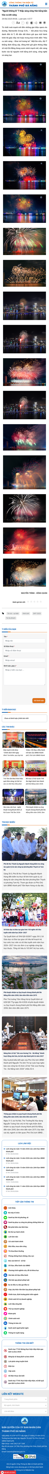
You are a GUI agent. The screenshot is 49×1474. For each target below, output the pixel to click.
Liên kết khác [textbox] (9, 1411)
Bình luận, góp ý (10, 666)
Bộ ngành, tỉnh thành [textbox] (12, 1405)
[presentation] (21, 691)
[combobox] (24, 1399)
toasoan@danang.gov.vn (15, 1452)
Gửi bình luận (39, 700)
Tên (6, 637)
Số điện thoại (9, 646)
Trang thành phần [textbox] (10, 1399)
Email (6, 656)
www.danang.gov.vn (22, 1467)
